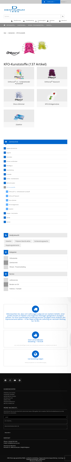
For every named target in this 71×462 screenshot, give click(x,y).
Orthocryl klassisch (52, 82)
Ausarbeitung (10, 170)
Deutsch (64, 1)
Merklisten (7, 400)
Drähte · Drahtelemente (13, 178)
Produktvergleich (9, 401)
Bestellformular (9, 403)
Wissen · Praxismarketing (36, 25)
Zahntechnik (21, 25)
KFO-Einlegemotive (52, 104)
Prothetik (9, 174)
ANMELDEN (50, 1)
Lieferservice (11, 280)
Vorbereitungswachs (41, 241)
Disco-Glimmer (19, 104)
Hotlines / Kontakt (12, 289)
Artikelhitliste (8, 398)
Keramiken (9, 157)
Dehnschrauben (11, 183)
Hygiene (9, 152)
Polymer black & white (23, 241)
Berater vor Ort (11, 284)
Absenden (8, 432)
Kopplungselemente (12, 245)
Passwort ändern (9, 394)
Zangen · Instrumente (12, 213)
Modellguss (10, 165)
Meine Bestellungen (10, 396)
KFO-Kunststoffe (21, 33)
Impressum (42, 459)
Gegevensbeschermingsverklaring (48, 458)
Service (49, 25)
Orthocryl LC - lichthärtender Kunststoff (19, 83)
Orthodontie (11, 25)
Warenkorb (63, 21)
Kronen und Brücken (12, 161)
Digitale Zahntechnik (12, 148)
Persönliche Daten (9, 393)
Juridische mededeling (32, 458)
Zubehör (19, 124)
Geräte (8, 217)
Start (5, 33)
